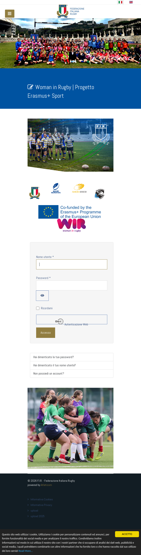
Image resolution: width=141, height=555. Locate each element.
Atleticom (46, 485)
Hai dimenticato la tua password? (53, 357)
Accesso (46, 332)
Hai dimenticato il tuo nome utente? (54, 365)
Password (43, 278)
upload (34, 510)
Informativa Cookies (42, 499)
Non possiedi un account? (48, 373)
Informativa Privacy (41, 505)
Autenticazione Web (71, 320)
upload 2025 (38, 516)
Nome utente (45, 257)
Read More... (26, 551)
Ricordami (47, 308)
